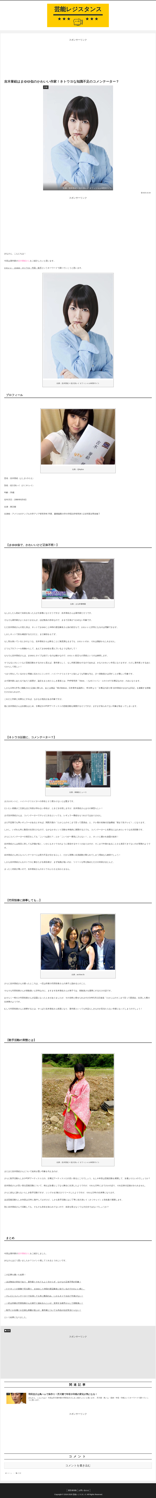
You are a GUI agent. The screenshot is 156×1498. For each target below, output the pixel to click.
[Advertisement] (78, 59)
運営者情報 (72, 1490)
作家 (7, 1330)
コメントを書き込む (78, 1465)
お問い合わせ (84, 1490)
